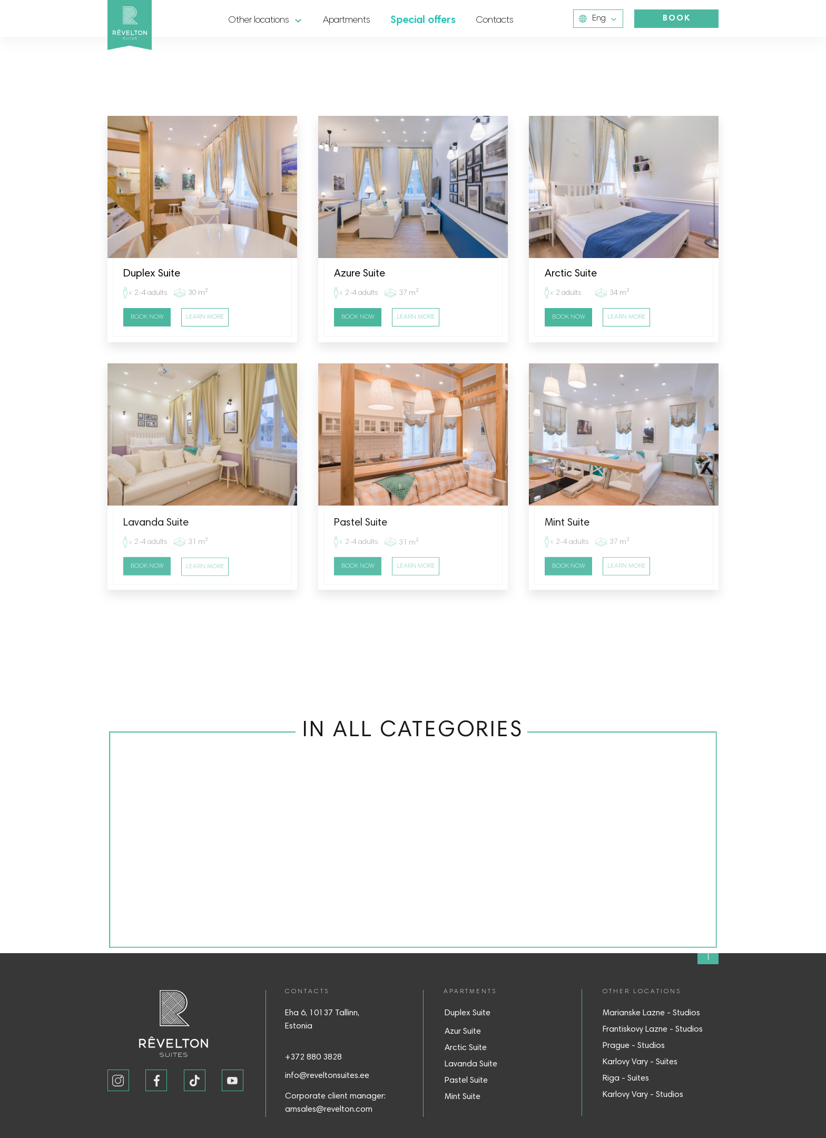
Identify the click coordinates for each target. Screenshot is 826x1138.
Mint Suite (462, 1097)
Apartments (346, 20)
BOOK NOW (147, 317)
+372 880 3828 (313, 1057)
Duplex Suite (467, 1013)
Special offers (423, 20)
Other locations (259, 20)
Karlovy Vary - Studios (643, 1095)
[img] (708, 953)
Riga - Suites (626, 1078)
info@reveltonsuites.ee (327, 1076)
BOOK (677, 18)
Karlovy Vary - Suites (640, 1062)
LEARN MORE (205, 317)
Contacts (495, 20)
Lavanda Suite (471, 1064)
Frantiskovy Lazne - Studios (653, 1029)
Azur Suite (463, 1031)
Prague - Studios (634, 1046)
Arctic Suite (466, 1048)
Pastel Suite (466, 1080)
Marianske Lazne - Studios (651, 1013)
